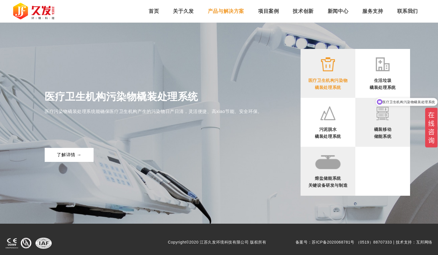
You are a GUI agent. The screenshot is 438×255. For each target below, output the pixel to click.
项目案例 (268, 11)
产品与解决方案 (226, 11)
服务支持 (372, 11)
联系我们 (407, 11)
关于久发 (183, 11)
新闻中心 (338, 11)
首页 (154, 11)
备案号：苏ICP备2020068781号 (325, 242)
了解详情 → (69, 154)
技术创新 (303, 11)
